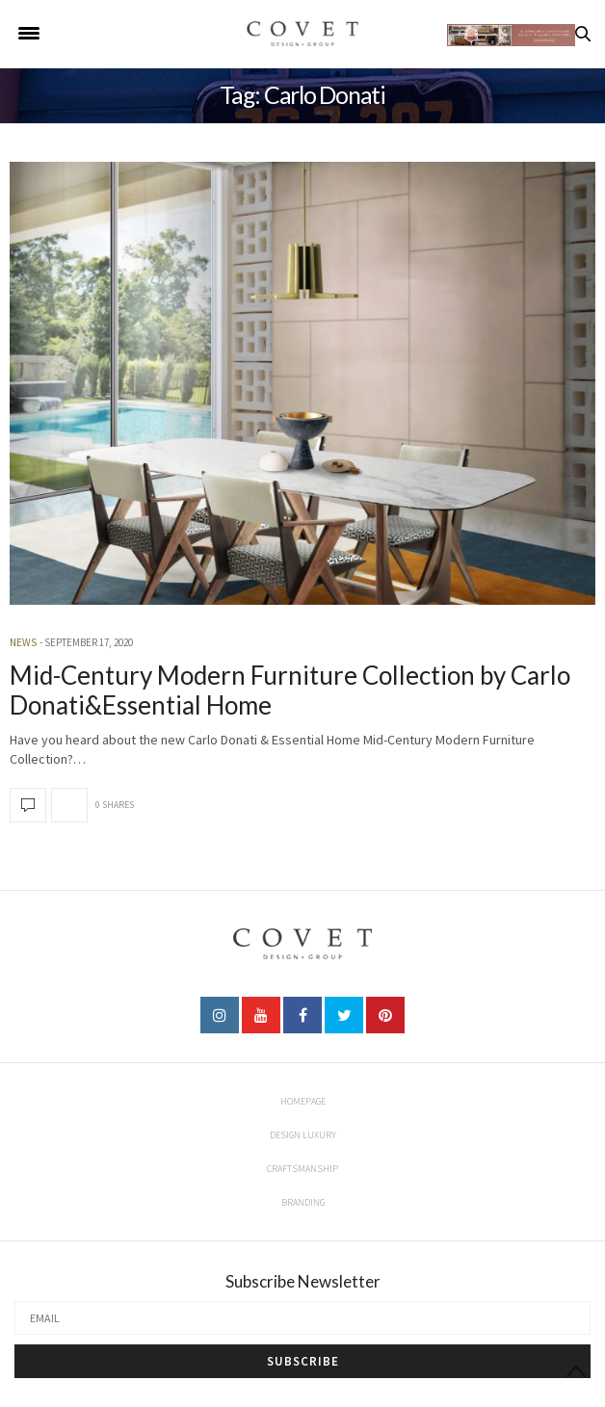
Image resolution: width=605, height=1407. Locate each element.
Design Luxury (303, 1135)
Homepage (303, 1101)
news (23, 642)
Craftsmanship (302, 1168)
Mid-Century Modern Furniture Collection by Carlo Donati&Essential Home (290, 690)
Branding (303, 1202)
